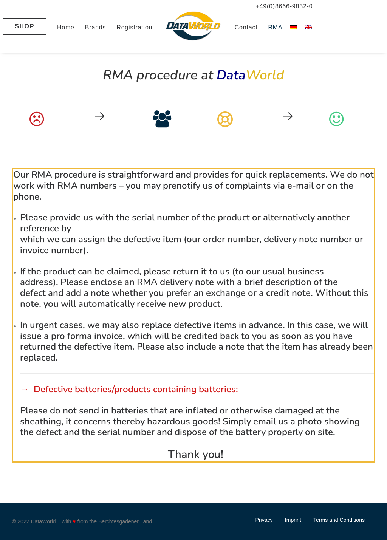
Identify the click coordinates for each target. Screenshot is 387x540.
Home (65, 27)
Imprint (293, 520)
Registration (134, 27)
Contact (246, 27)
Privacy (264, 520)
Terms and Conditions (339, 520)
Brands (95, 27)
